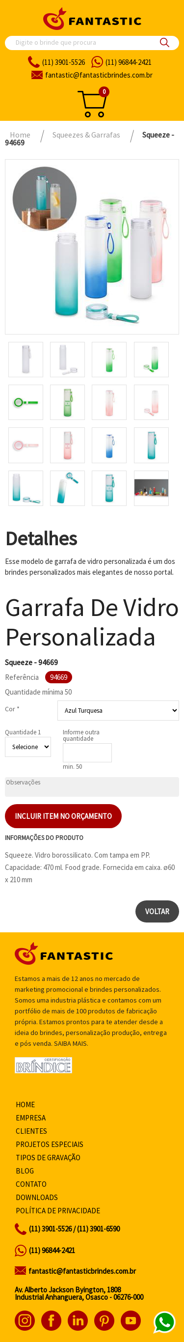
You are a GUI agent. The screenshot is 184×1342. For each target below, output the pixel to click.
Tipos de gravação (48, 1157)
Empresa (31, 1117)
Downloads (37, 1197)
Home (25, 1104)
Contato (31, 1184)
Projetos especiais (49, 1144)
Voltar (157, 911)
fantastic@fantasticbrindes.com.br (82, 1271)
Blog (25, 1170)
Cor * (12, 708)
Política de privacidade (58, 1210)
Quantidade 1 (23, 732)
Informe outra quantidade (81, 735)
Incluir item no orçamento (63, 816)
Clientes (31, 1131)
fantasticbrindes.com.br (99, 75)
